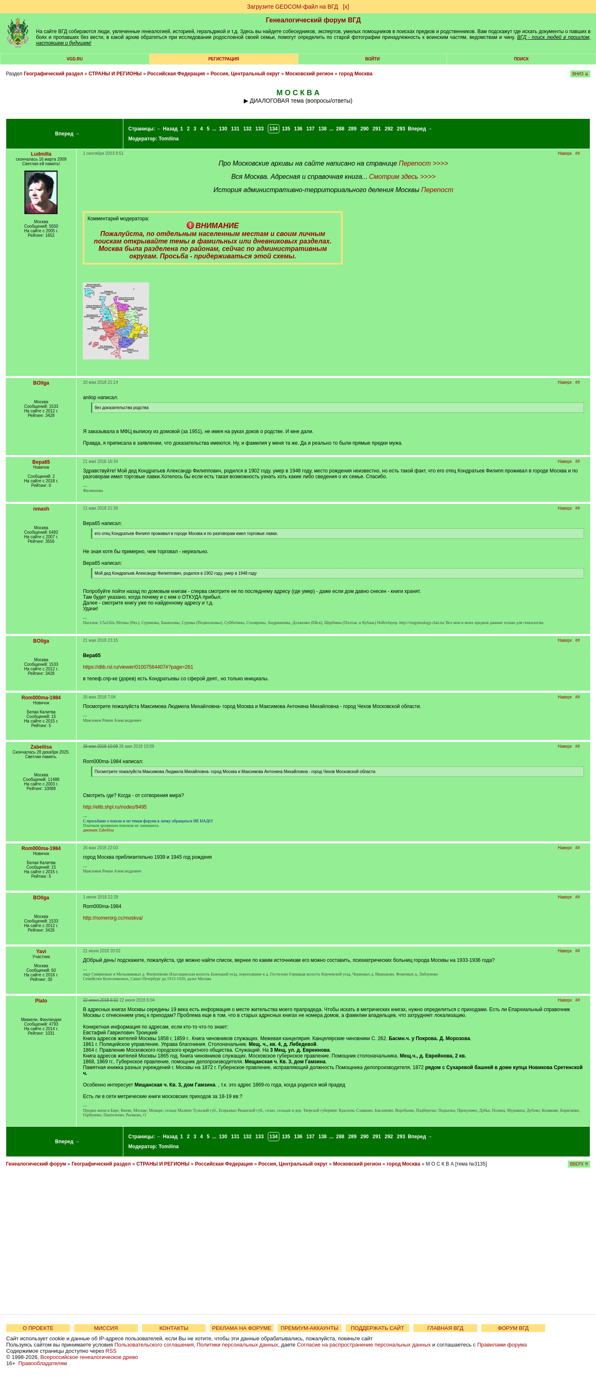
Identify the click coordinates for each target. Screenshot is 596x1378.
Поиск (521, 59)
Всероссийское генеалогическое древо (89, 1357)
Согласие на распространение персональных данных (363, 1345)
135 (286, 129)
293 (401, 129)
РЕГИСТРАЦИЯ (223, 59)
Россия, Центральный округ (245, 74)
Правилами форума (502, 1345)
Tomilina (168, 139)
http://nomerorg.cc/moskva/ (113, 918)
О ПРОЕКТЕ (38, 1328)
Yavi (41, 951)
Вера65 (41, 462)
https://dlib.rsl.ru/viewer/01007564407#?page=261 (138, 667)
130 (223, 129)
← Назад (167, 129)
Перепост (437, 189)
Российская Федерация (176, 74)
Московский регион (309, 74)
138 (322, 129)
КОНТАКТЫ (173, 1328)
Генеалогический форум (36, 1164)
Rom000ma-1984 (41, 698)
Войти (372, 59)
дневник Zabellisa (98, 830)
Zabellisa (41, 747)
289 (352, 129)
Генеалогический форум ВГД (313, 20)
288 (340, 129)
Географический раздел (53, 74)
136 (298, 129)
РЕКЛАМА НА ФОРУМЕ (241, 1328)
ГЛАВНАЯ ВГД (446, 1328)
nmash (41, 509)
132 (247, 129)
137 (310, 129)
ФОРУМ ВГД (513, 1328)
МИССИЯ (106, 1328)
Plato (41, 1001)
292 (389, 129)
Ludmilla (41, 154)
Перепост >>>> (423, 163)
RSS (111, 1351)
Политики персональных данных (237, 1345)
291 (376, 129)
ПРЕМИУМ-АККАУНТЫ (309, 1328)
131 (235, 129)
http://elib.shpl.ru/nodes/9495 (115, 807)
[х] (346, 6)
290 (364, 129)
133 (259, 129)
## (577, 153)
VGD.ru (75, 59)
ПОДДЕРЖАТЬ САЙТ (377, 1328)
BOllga (41, 383)
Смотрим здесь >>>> (402, 176)
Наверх (565, 153)
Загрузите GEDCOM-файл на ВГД (292, 6)
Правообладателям (42, 1363)
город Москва (355, 74)
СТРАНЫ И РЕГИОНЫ (115, 74)
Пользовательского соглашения (154, 1345)
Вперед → (67, 134)
